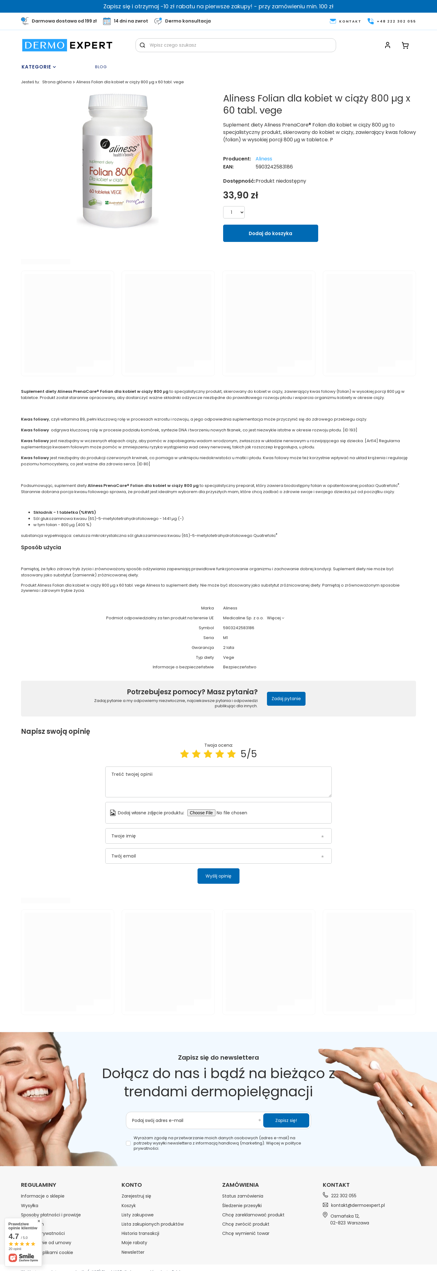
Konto (132, 1185)
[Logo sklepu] (67, 45)
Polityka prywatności (43, 1233)
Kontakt (336, 1184)
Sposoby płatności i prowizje (51, 1215)
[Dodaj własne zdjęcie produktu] (234, 812)
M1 (225, 638)
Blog (101, 67)
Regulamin (32, 1224)
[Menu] (56, 66)
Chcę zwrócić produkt (245, 1224)
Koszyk (129, 1205)
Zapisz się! (286, 1120)
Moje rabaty (134, 1242)
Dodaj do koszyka (270, 233)
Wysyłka (29, 1205)
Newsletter (133, 1252)
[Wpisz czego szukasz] (235, 45)
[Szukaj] (142, 45)
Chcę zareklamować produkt (253, 1215)
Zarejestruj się (136, 1196)
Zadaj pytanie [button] (286, 699)
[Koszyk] (405, 45)
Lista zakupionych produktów (153, 1224)
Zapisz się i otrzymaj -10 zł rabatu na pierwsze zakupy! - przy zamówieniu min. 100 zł (218, 6)
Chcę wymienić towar (245, 1233)
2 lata (228, 647)
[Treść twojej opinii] (218, 781)
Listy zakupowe (138, 1215)
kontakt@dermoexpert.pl (358, 1205)
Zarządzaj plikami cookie (47, 1252)
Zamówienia (240, 1185)
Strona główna (57, 82)
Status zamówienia (242, 1196)
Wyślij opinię (218, 876)
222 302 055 (343, 1196)
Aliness (264, 159)
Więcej (274, 618)
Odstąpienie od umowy (46, 1242)
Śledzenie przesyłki (242, 1205)
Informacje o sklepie (43, 1196)
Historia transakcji (140, 1233)
